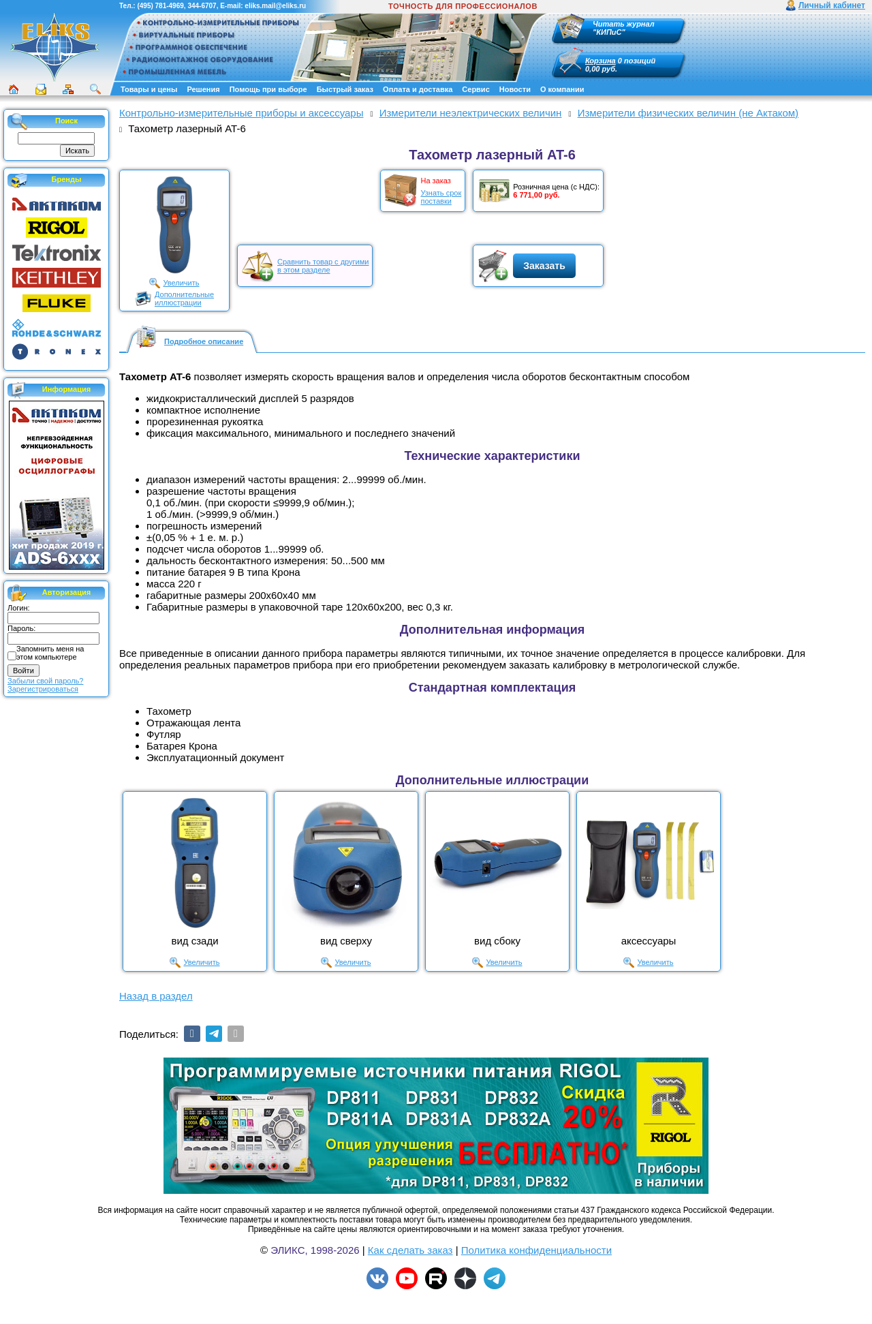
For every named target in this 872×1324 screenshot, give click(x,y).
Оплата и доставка (417, 89)
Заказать (544, 265)
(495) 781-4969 (160, 6)
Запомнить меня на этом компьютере (50, 653)
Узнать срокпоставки (440, 197)
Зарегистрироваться (42, 689)
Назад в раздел (156, 996)
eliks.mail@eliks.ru (275, 6)
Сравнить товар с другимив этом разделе (323, 266)
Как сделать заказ (410, 1250)
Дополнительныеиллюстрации (184, 298)
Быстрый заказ (345, 89)
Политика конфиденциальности (536, 1250)
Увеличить (181, 283)
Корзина (600, 61)
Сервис (475, 89)
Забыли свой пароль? (45, 681)
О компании (562, 89)
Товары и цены (149, 89)
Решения (203, 89)
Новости (515, 89)
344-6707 (201, 6)
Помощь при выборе (268, 89)
